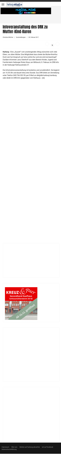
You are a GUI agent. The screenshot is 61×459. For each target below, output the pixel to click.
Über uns (14, 447)
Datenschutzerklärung (9, 449)
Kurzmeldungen (21, 37)
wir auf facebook (47, 447)
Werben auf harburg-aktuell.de (29, 447)
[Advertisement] (26, 162)
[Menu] (3, 4)
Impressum (5, 447)
